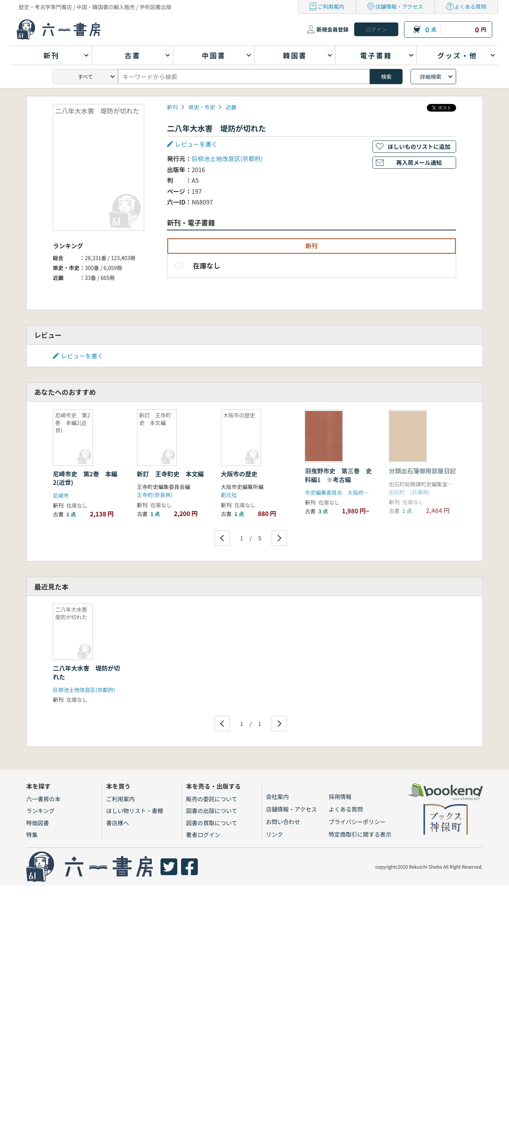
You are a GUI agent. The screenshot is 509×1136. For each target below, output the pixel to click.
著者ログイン (203, 835)
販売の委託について (211, 799)
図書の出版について (211, 811)
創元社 (229, 494)
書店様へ (117, 823)
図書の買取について (211, 823)
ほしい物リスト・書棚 (134, 811)
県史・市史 (201, 107)
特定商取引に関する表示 (360, 834)
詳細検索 (430, 76)
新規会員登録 (332, 29)
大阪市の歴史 (239, 473)
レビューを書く (196, 144)
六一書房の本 (43, 799)
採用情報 (340, 796)
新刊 (172, 107)
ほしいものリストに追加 (419, 146)
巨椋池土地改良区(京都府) (227, 158)
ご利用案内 (331, 6)
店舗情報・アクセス (399, 6)
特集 (32, 835)
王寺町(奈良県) (154, 494)
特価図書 (37, 823)
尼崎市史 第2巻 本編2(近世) (85, 478)
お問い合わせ (283, 822)
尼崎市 (61, 495)
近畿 (231, 107)
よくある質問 (470, 6)
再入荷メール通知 (419, 162)
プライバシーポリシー (357, 822)
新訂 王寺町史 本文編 (170, 473)
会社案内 (277, 796)
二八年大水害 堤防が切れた (86, 672)
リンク (274, 834)
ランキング (40, 811)
